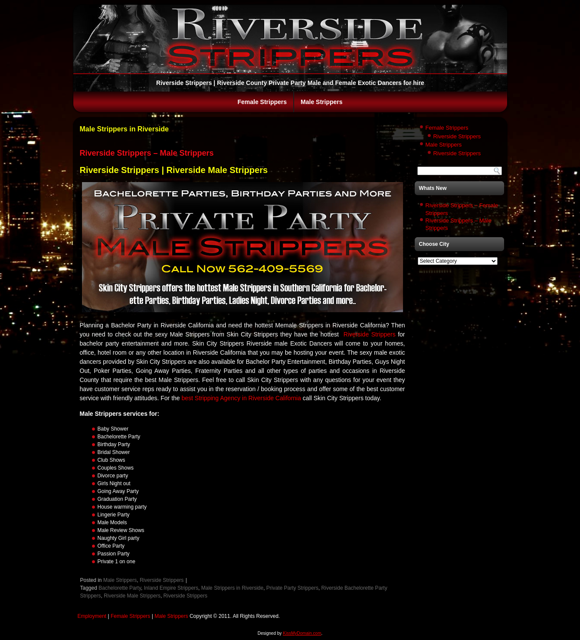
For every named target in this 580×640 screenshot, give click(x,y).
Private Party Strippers (292, 588)
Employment (92, 616)
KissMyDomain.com (302, 633)
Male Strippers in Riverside (232, 588)
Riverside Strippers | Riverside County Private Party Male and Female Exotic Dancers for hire (290, 82)
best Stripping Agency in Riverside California (241, 398)
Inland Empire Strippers (171, 588)
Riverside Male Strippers (132, 596)
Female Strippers (262, 101)
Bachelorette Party (119, 588)
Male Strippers (321, 101)
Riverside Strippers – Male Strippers (147, 153)
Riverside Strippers (370, 334)
